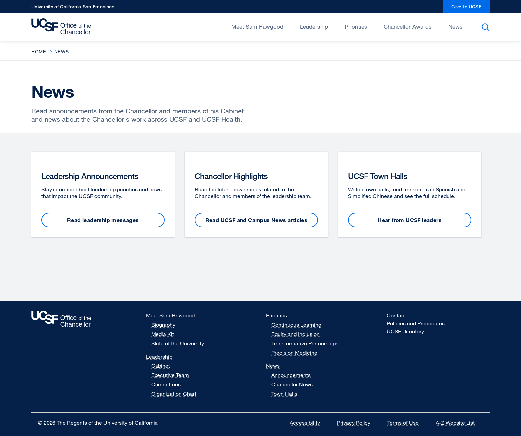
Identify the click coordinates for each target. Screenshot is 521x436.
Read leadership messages (103, 220)
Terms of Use (407, 422)
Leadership (159, 356)
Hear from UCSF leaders (410, 220)
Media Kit (166, 334)
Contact (396, 315)
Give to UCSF (470, 8)
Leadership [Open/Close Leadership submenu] (314, 26)
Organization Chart (173, 393)
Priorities (276, 315)
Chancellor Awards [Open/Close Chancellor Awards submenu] (408, 26)
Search (487, 27)
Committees (166, 384)
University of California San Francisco (72, 8)
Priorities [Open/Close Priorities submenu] (356, 26)
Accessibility (309, 422)
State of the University (177, 343)
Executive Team (170, 375)
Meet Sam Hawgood (170, 315)
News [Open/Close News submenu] (455, 26)
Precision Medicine (294, 352)
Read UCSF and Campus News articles (256, 220)
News (273, 366)
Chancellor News (292, 384)
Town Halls (284, 393)
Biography (163, 324)
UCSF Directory (409, 331)
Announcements (291, 375)
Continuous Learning (296, 324)
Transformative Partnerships (304, 343)
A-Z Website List (459, 422)
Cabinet (160, 366)
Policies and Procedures (416, 323)
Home (38, 51)
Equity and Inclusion (295, 334)
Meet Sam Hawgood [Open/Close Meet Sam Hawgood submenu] (257, 26)
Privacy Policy (358, 422)
